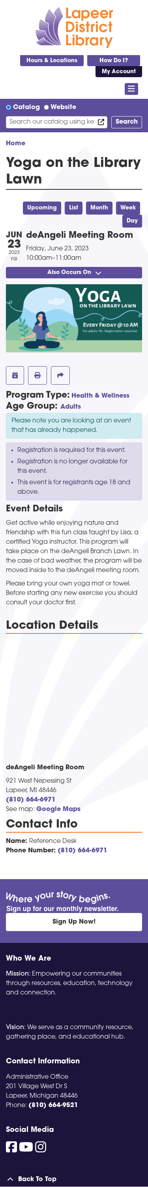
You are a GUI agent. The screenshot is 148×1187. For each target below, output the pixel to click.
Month (99, 208)
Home (15, 144)
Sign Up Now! (74, 922)
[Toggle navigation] (132, 89)
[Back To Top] (74, 1179)
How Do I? (113, 61)
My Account (119, 72)
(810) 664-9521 (53, 1105)
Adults (70, 407)
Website (63, 107)
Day (132, 221)
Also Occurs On (74, 273)
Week (128, 208)
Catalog (26, 107)
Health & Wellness (100, 396)
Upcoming (42, 208)
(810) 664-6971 (31, 800)
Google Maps (58, 809)
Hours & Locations (51, 61)
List (73, 208)
